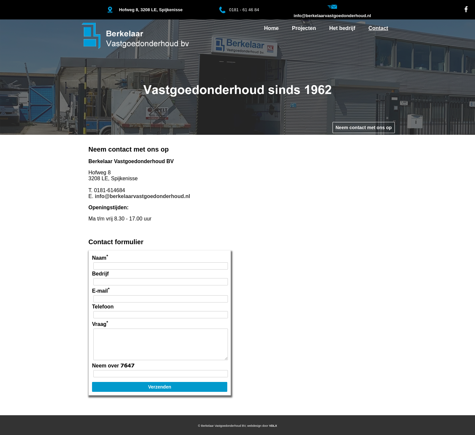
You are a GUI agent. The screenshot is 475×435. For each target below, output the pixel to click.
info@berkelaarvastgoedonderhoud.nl (142, 196)
